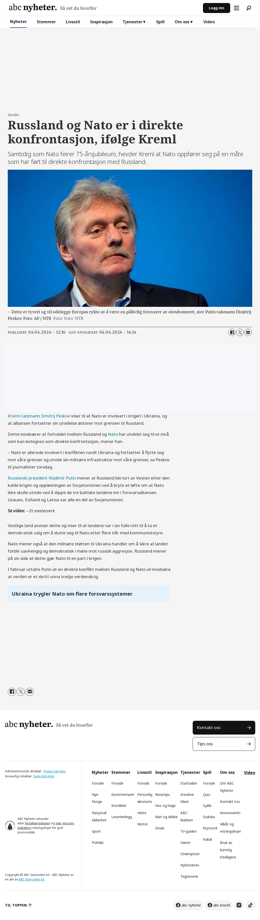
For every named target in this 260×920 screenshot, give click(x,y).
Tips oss (205, 744)
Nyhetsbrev (189, 865)
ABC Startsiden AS (32, 879)
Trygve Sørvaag (54, 771)
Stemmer (46, 22)
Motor (142, 824)
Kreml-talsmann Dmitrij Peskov (39, 416)
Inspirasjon (101, 22)
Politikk (98, 842)
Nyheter (18, 21)
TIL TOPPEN (16, 905)
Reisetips (162, 794)
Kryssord (210, 828)
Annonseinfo (230, 812)
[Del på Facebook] (232, 332)
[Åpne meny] (236, 8)
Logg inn (216, 8)
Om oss (182, 22)
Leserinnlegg (121, 816)
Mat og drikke (166, 816)
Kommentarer (122, 794)
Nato (113, 434)
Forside (98, 783)
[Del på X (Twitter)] (240, 332)
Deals (159, 828)
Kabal (207, 839)
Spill (160, 22)
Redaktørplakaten (37, 823)
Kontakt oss (208, 727)
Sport (96, 831)
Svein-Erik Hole (43, 776)
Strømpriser (190, 853)
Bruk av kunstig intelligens (228, 849)
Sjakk (207, 805)
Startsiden (188, 783)
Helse (141, 812)
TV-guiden (188, 831)
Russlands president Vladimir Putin (42, 478)
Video (209, 22)
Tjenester (132, 22)
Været (185, 842)
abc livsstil (221, 905)
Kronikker (119, 805)
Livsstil (73, 22)
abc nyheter (191, 905)
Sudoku (209, 816)
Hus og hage (165, 805)
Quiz (206, 794)
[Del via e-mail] (248, 332)
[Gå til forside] (53, 8)
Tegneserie (189, 876)
